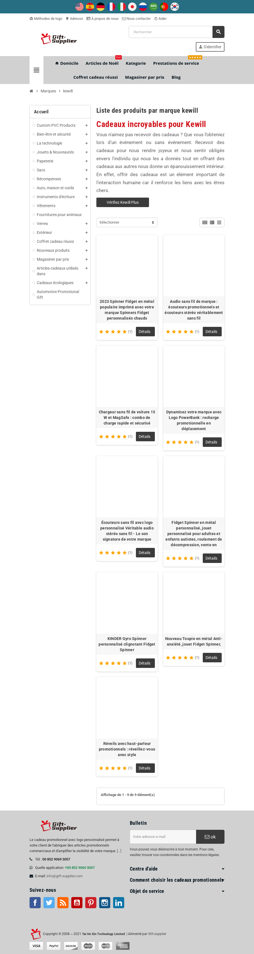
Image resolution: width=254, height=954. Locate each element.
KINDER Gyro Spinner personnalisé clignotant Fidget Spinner (127, 644)
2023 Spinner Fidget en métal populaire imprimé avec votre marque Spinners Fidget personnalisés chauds (127, 309)
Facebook (35, 902)
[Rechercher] (176, 32)
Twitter (49, 902)
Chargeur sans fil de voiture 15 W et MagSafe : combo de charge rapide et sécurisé (127, 417)
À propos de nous (102, 18)
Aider (160, 18)
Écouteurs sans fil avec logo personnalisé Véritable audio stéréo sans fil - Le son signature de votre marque (127, 530)
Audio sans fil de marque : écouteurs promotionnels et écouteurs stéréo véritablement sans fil (194, 309)
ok (210, 837)
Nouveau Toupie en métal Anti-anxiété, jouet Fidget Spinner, (194, 641)
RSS (63, 902)
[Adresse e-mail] (163, 837)
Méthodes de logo (46, 18)
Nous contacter (136, 18)
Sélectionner (109, 222)
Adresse (74, 18)
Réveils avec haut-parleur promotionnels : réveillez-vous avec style (127, 749)
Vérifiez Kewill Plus (123, 202)
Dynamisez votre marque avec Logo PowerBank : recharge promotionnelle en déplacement (194, 420)
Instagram (104, 902)
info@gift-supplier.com (64, 876)
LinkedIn (118, 902)
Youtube (76, 902)
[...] (119, 851)
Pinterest (90, 902)
